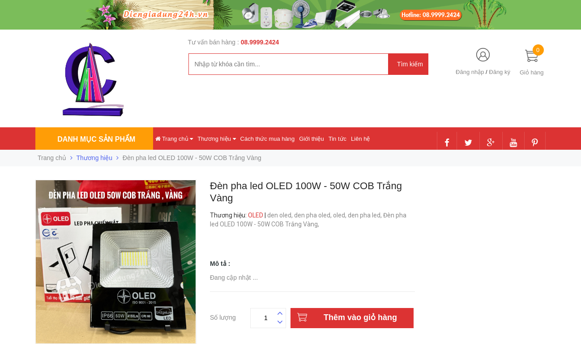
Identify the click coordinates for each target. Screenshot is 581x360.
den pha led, (365, 215)
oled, (340, 215)
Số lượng (223, 316)
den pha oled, (313, 215)
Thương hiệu (216, 138)
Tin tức (337, 138)
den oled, (280, 215)
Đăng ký (499, 72)
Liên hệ (360, 138)
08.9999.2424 (260, 42)
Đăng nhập (470, 72)
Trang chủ (174, 138)
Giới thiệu (311, 138)
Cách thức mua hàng (267, 138)
